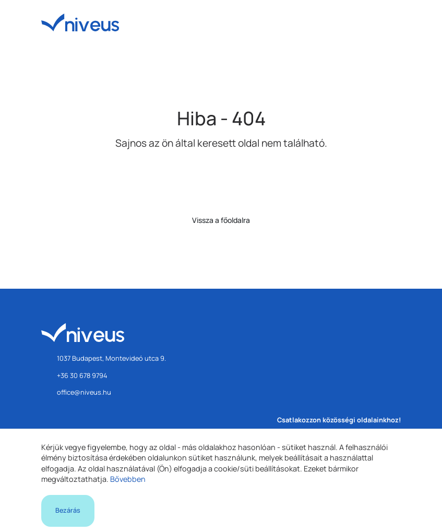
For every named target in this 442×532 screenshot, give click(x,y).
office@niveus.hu (84, 392)
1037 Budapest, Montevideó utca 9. (111, 358)
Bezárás (67, 510)
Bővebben (128, 479)
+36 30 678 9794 (82, 375)
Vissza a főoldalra (221, 220)
